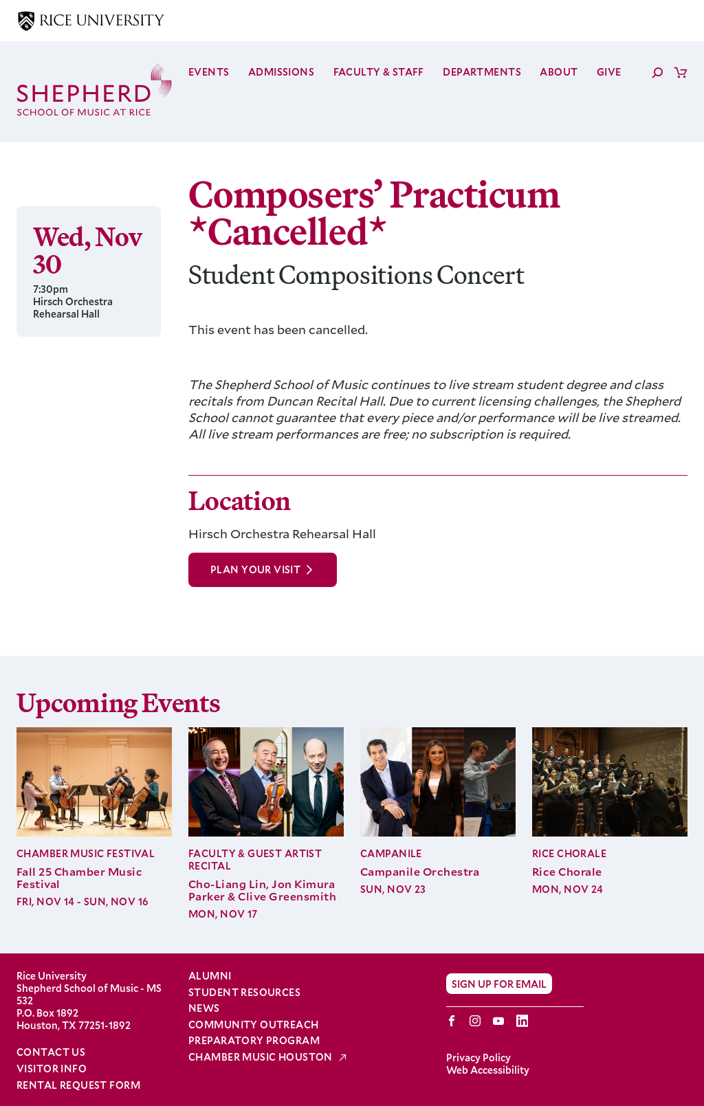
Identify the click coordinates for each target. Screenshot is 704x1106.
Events (209, 71)
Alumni (210, 976)
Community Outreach (253, 1025)
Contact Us (50, 1052)
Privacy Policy (478, 1057)
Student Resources (244, 992)
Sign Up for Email (499, 983)
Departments (482, 71)
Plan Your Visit (255, 569)
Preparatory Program (254, 1041)
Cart (681, 72)
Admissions (281, 71)
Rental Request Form (78, 1085)
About (559, 71)
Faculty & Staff (378, 71)
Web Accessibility (487, 1069)
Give (609, 71)
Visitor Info (51, 1068)
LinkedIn (522, 1021)
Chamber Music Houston (261, 1057)
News (204, 1008)
